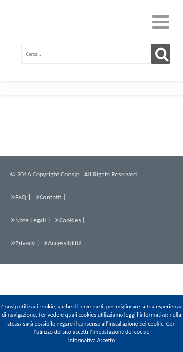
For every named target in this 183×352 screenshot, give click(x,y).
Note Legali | (31, 222)
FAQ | (21, 199)
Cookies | (70, 222)
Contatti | (51, 199)
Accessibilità (62, 245)
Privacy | (25, 245)
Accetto (106, 340)
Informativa (82, 340)
